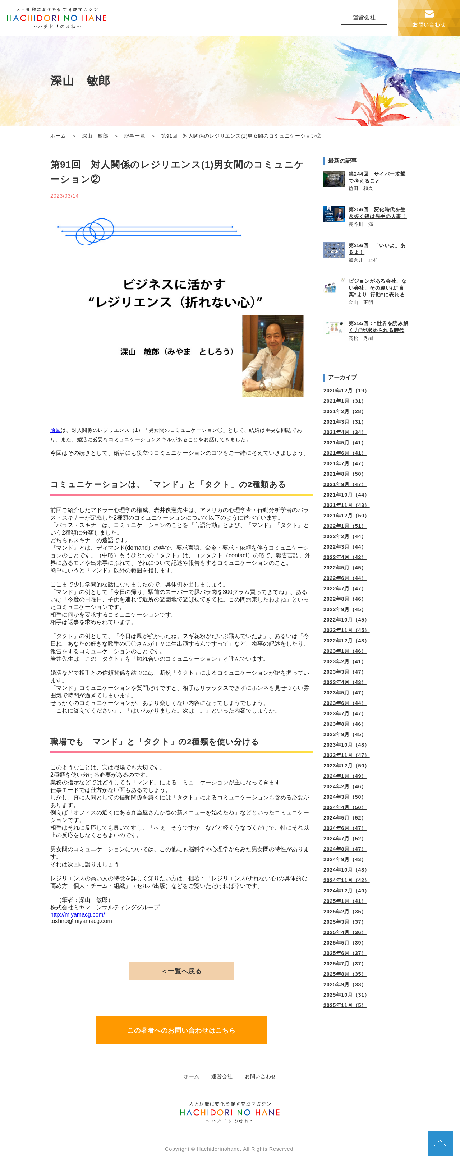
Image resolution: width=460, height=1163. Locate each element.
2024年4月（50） (345, 807)
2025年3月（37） (345, 922)
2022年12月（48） (346, 640)
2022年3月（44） (345, 547)
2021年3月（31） (345, 422)
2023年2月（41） (345, 661)
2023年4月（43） (345, 682)
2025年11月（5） (345, 1005)
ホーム (58, 136)
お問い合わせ (260, 1076)
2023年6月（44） (345, 703)
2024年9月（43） (345, 859)
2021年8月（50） (345, 474)
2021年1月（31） (345, 401)
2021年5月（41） (345, 443)
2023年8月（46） (345, 724)
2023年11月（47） (346, 755)
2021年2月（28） (345, 411)
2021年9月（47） (345, 484)
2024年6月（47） (345, 828)
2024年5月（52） (345, 818)
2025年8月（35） (345, 974)
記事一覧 (135, 136)
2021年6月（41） (345, 453)
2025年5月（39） (345, 943)
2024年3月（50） (345, 797)
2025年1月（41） (345, 901)
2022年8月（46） (345, 599)
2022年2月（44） (345, 536)
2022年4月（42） (345, 557)
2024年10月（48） (346, 870)
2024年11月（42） (346, 880)
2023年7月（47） (345, 713)
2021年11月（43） (346, 505)
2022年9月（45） (345, 609)
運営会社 (364, 17)
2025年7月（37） (345, 963)
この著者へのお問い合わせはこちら (181, 1030)
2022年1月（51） (345, 526)
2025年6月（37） (345, 953)
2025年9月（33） (345, 984)
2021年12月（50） (346, 515)
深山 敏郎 (95, 136)
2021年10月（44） (346, 495)
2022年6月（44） (345, 578)
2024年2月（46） (345, 786)
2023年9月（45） (345, 734)
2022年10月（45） (346, 620)
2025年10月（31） (346, 995)
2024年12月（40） (346, 891)
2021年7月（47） (345, 463)
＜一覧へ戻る (181, 971)
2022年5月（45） (345, 568)
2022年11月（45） (346, 630)
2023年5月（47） (345, 693)
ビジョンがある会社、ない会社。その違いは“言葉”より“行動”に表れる (378, 287)
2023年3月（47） (345, 672)
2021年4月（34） (345, 432)
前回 (55, 430)
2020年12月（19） (346, 390)
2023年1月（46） (345, 651)
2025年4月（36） (345, 932)
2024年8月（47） (345, 849)
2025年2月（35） (345, 911)
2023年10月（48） (346, 745)
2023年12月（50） (346, 766)
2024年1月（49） (345, 776)
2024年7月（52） (345, 838)
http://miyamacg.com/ (77, 915)
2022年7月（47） (345, 588)
